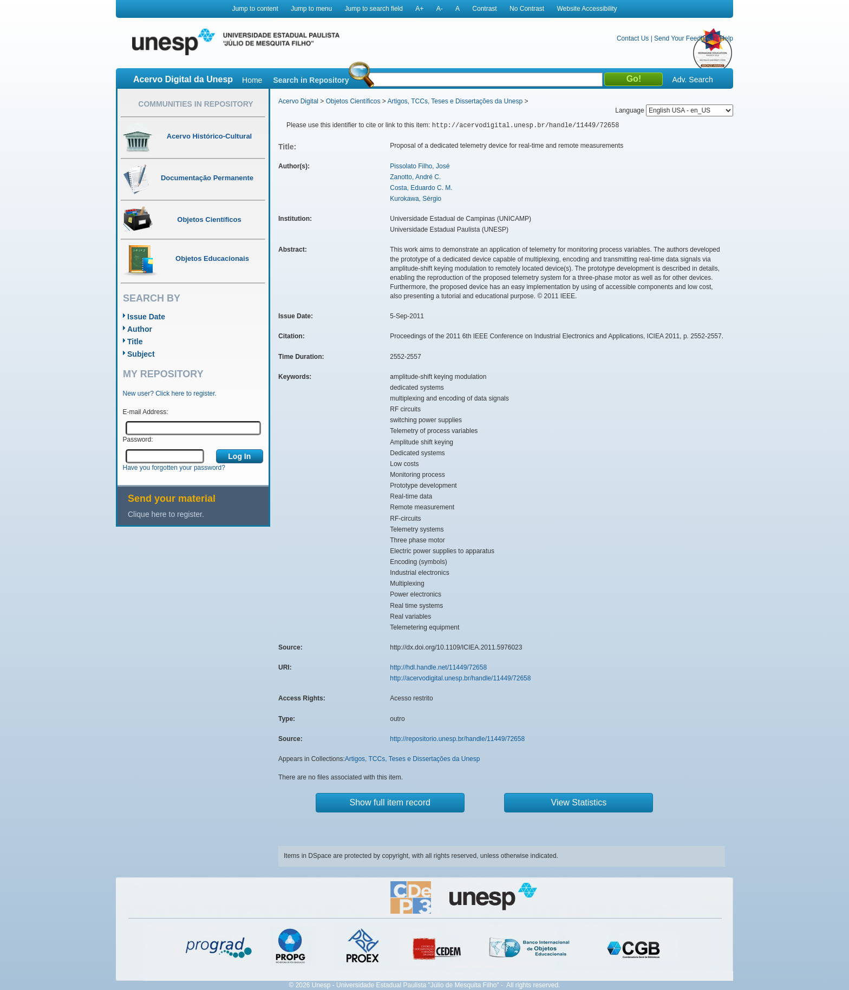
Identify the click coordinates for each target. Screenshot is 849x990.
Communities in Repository (195, 104)
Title (135, 341)
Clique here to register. (166, 514)
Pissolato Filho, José (419, 166)
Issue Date (146, 316)
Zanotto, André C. (415, 177)
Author (139, 329)
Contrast (484, 8)
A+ (419, 8)
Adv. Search (692, 79)
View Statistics (579, 802)
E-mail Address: (145, 412)
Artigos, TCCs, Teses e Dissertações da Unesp (455, 101)
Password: (138, 439)
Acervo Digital (298, 101)
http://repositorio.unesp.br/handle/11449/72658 (457, 739)
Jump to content (255, 8)
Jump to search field (374, 8)
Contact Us (633, 38)
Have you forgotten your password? (174, 467)
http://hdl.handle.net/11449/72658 (438, 667)
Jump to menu (311, 8)
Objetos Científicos (353, 101)
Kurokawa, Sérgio (415, 198)
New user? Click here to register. (170, 393)
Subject (141, 354)
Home (252, 80)
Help (726, 38)
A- (439, 8)
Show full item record (390, 802)
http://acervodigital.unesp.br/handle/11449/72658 (460, 678)
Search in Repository (311, 80)
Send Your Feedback (684, 38)
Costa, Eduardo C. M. (421, 188)
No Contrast (527, 8)
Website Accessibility (587, 8)
